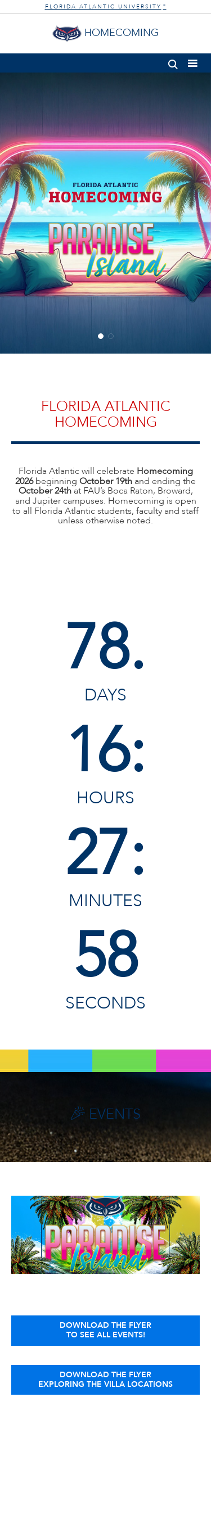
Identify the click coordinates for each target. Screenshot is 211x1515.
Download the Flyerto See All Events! (105, 1330)
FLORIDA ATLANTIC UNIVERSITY (106, 7)
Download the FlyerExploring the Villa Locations (105, 1379)
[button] (173, 62)
